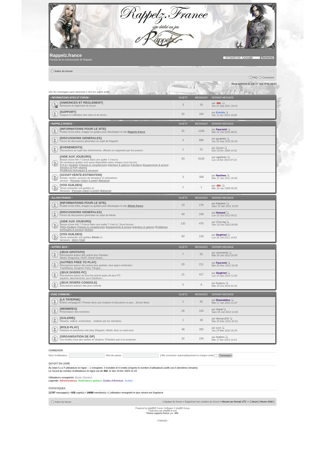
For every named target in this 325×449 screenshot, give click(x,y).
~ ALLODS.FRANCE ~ (61, 198)
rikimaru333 (222, 318)
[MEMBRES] (68, 308)
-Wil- (218, 103)
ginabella (221, 138)
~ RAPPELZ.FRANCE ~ (62, 124)
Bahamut (104, 180)
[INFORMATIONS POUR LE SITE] (83, 128)
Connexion (268, 77)
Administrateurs (68, 380)
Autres (82, 167)
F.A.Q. (63, 165)
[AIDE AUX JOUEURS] (75, 156)
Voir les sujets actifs (99, 92)
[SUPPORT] (68, 112)
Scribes (129, 380)
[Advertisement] (162, 432)
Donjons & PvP (68, 167)
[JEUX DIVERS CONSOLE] (78, 282)
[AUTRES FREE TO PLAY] (78, 262)
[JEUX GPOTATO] (72, 252)
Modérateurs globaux (89, 380)
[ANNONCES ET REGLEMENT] (81, 102)
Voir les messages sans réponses (67, 92)
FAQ (254, 77)
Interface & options (118, 165)
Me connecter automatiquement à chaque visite (189, 355)
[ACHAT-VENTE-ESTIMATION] (81, 175)
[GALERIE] (67, 318)
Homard (220, 212)
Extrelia (220, 112)
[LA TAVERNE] (70, 299)
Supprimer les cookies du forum (202, 401)
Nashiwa (221, 175)
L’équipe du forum (172, 401)
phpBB (151, 408)
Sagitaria (158, 392)
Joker (84, 180)
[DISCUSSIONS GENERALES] (81, 138)
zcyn (218, 327)
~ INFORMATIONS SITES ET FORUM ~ (70, 97)
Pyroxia (75, 180)
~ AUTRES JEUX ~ (59, 247)
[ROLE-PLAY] (69, 327)
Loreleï (93, 180)
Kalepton (221, 203)
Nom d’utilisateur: (58, 355)
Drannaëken (223, 300)
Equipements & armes (155, 165)
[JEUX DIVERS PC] (73, 272)
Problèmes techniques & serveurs (79, 170)
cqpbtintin (221, 157)
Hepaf (219, 309)
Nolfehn (220, 337)
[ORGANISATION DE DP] (77, 336)
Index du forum (63, 71)
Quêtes (73, 165)
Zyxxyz (220, 148)
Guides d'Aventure (113, 380)
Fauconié (221, 129)
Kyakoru (220, 283)
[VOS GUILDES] (71, 185)
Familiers (136, 165)
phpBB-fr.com (170, 410)
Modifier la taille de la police (271, 70)
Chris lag (221, 222)
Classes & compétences (93, 165)
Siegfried (221, 234)
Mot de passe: (114, 355)
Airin (74, 240)
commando (222, 252)
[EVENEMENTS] (71, 147)
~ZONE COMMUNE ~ (61, 294)
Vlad (81, 240)
